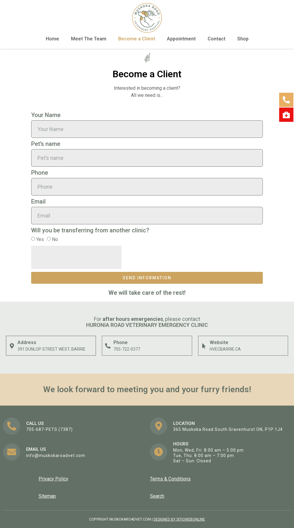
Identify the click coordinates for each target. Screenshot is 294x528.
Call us (35, 423)
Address (27, 342)
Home (52, 39)
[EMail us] (11, 452)
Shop (243, 39)
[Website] (204, 346)
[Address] (12, 346)
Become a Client (136, 39)
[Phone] (107, 346)
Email (38, 201)
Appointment (181, 39)
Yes (40, 239)
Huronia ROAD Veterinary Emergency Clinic (147, 325)
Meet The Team (88, 39)
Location (184, 423)
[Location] (158, 426)
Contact (216, 39)
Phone (39, 173)
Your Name (46, 115)
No (55, 239)
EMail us (36, 449)
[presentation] (76, 257)
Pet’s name (45, 144)
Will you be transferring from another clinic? (90, 230)
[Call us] (11, 426)
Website (219, 342)
